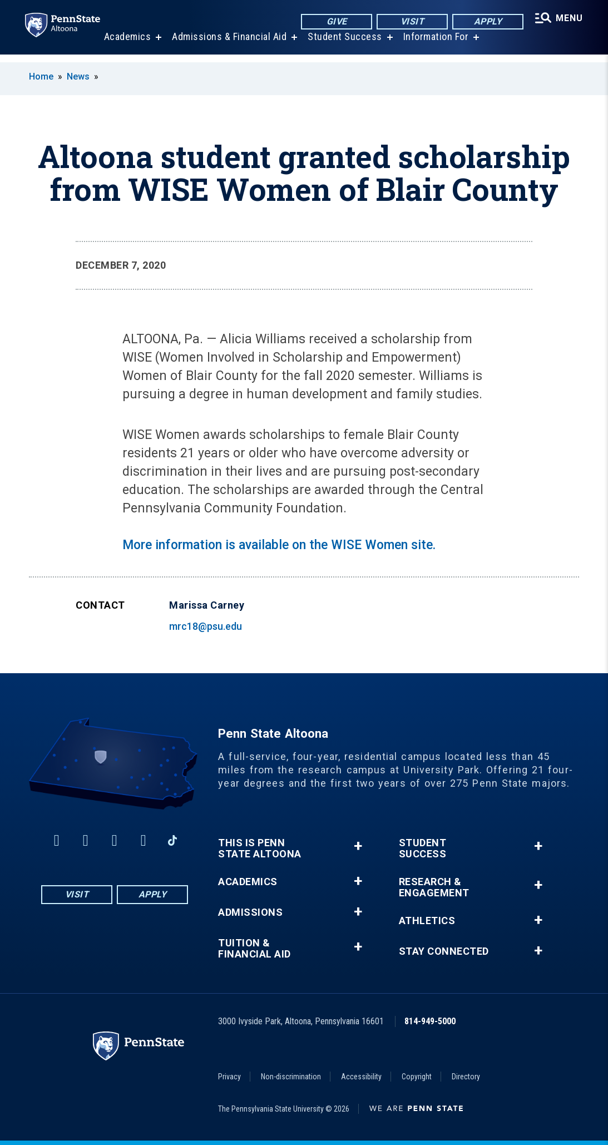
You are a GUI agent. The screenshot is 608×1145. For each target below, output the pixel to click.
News (78, 76)
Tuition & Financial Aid (254, 948)
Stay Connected (444, 951)
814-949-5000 (430, 1021)
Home (41, 76)
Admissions (250, 912)
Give (334, 22)
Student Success (343, 44)
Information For (434, 44)
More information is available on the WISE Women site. (279, 544)
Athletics (427, 920)
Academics (126, 44)
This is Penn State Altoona (259, 848)
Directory (466, 1076)
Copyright (417, 1076)
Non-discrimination (291, 1076)
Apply (485, 22)
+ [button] (358, 846)
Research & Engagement (434, 887)
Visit (410, 22)
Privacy (229, 1076)
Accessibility (361, 1076)
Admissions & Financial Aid (227, 44)
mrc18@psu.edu (205, 626)
